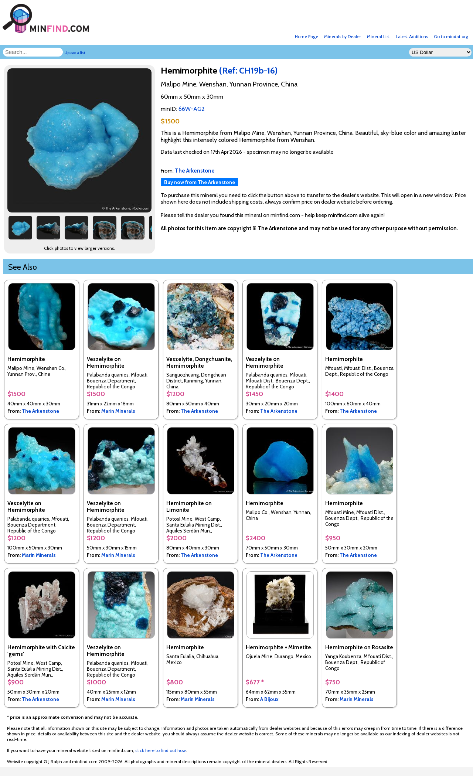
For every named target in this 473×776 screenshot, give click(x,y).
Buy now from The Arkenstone (199, 182)
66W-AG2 (191, 108)
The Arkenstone (40, 411)
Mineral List (378, 36)
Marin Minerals (118, 411)
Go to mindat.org (451, 36)
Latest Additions (412, 36)
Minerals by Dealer (342, 36)
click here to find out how (160, 750)
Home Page (306, 36)
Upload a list (74, 52)
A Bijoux (269, 699)
